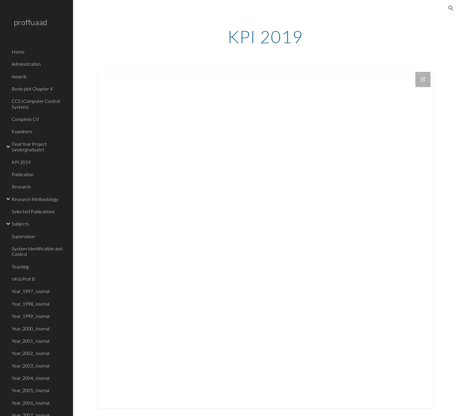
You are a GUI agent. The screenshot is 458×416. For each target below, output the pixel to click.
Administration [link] (26, 64)
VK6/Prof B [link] (23, 279)
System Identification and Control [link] (37, 251)
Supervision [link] (23, 236)
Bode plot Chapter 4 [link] (32, 88)
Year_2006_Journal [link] (30, 402)
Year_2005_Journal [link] (30, 390)
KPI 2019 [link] (21, 162)
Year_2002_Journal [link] (30, 353)
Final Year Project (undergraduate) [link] (29, 146)
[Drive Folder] (265, 240)
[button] (451, 8)
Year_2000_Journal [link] (30, 328)
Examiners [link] (22, 131)
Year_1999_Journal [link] (30, 316)
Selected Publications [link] (33, 211)
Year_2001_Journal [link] (30, 341)
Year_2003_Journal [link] (30, 365)
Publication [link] (23, 174)
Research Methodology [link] (35, 199)
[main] (266, 36)
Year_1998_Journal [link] (30, 303)
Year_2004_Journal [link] (30, 378)
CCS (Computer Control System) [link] (36, 103)
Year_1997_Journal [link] (30, 291)
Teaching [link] (20, 266)
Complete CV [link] (25, 119)
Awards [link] (19, 76)
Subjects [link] (20, 223)
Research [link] (21, 186)
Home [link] (18, 51)
